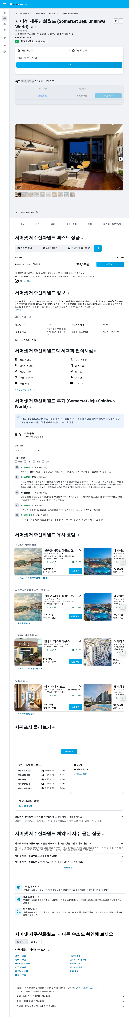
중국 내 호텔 (20, 959)
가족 (38, 461)
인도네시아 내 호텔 (78, 959)
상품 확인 (75, 571)
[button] (5, 4)
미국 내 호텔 (20, 967)
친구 (47, 461)
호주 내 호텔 (20, 956)
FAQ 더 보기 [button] (69, 868)
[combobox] (28, 450)
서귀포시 (51, 13)
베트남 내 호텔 (21, 971)
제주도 (38, 13)
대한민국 (23, 13)
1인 (28, 461)
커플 (20, 461)
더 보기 (18, 309)
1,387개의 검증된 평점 (37, 41)
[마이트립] (4, 38)
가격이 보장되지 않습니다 (86, 988)
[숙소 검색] (4, 18)
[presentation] (36, 212)
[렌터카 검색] (4, 24)
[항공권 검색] (4, 12)
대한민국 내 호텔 (22, 963)
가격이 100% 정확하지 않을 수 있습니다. (70, 1006)
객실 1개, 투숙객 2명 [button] (27, 57)
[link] (32, 578)
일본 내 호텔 (75, 963)
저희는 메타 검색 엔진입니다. (70, 1001)
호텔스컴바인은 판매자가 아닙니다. (70, 996)
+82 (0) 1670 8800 (24, 37)
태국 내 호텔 (20, 975)
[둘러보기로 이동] (4, 30)
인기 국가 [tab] (21, 942)
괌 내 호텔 (74, 971)
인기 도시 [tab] (35, 942)
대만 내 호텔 (75, 956)
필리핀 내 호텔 (76, 967)
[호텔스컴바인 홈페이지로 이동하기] (18, 4)
